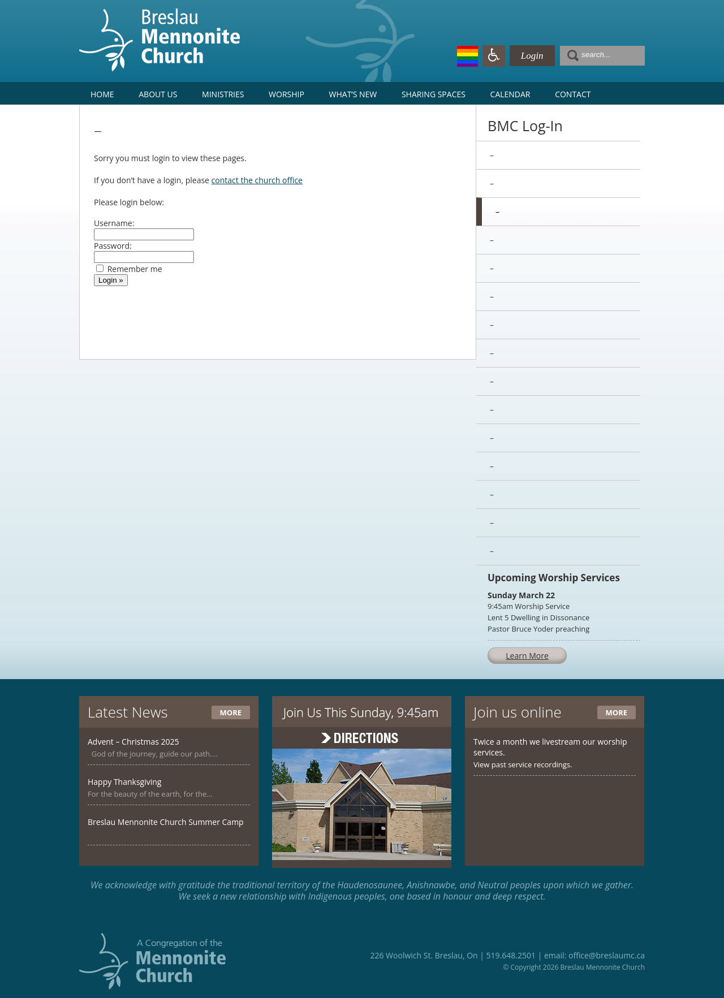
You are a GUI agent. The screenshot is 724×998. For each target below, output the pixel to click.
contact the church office (257, 180)
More (231, 712)
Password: (113, 245)
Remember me (134, 268)
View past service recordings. (522, 764)
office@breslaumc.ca (606, 955)
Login (532, 55)
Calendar (510, 94)
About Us (158, 94)
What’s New (353, 94)
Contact (573, 94)
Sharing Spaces (434, 94)
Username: (114, 223)
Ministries (223, 94)
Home (102, 94)
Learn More (527, 655)
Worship (286, 94)
